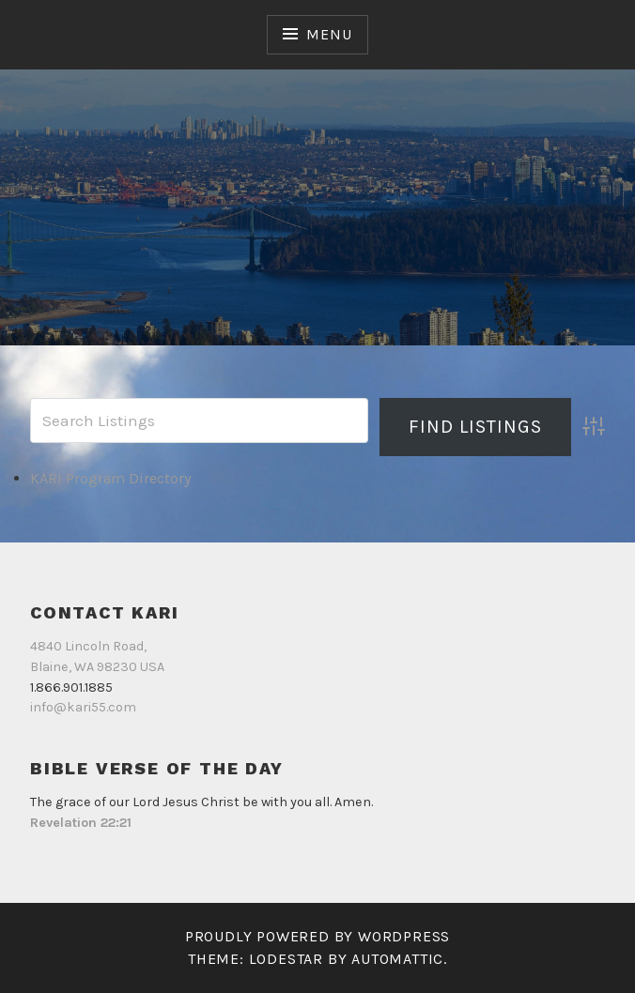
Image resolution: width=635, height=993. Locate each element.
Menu (328, 34)
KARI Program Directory (110, 478)
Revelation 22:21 (81, 823)
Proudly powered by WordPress (317, 936)
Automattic (397, 959)
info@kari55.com (83, 707)
